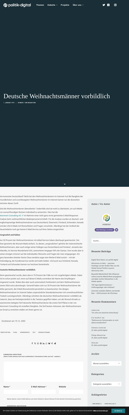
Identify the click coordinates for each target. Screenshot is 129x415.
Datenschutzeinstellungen (101, 413)
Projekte (65, 5)
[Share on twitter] (35, 343)
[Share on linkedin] (43, 343)
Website (62, 387)
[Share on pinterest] (40, 343)
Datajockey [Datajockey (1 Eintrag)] (97, 407)
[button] (125, 5)
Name (6, 387)
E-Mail (15, 332)
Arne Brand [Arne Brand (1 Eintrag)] (97, 403)
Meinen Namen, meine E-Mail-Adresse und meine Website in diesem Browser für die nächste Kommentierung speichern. (44, 399)
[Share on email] (55, 343)
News (22, 102)
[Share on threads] (38, 343)
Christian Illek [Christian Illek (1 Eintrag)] (110, 403)
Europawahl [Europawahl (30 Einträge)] (110, 407)
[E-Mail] (116, 229)
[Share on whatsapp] (46, 343)
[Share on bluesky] (49, 343)
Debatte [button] (52, 5)
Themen (40, 5)
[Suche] (106, 240)
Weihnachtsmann (44, 332)
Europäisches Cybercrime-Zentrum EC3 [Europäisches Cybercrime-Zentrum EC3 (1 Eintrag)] (105, 411)
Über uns (78, 5)
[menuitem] (40, 5)
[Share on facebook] (32, 343)
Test (33, 332)
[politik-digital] (17, 5)
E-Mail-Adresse (38, 387)
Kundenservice (25, 332)
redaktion (32, 102)
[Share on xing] (52, 343)
